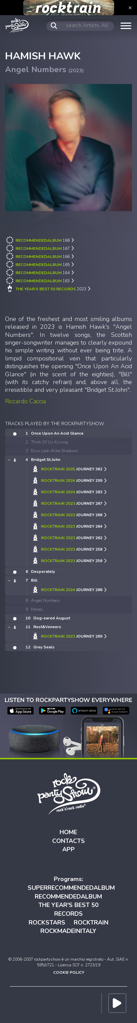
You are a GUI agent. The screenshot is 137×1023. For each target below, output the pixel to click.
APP (68, 849)
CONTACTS (68, 841)
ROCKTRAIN (91, 922)
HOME (68, 832)
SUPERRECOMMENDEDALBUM (71, 888)
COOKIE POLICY (68, 972)
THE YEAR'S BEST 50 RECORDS (68, 909)
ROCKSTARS (47, 922)
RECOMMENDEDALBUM (68, 897)
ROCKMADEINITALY (68, 931)
